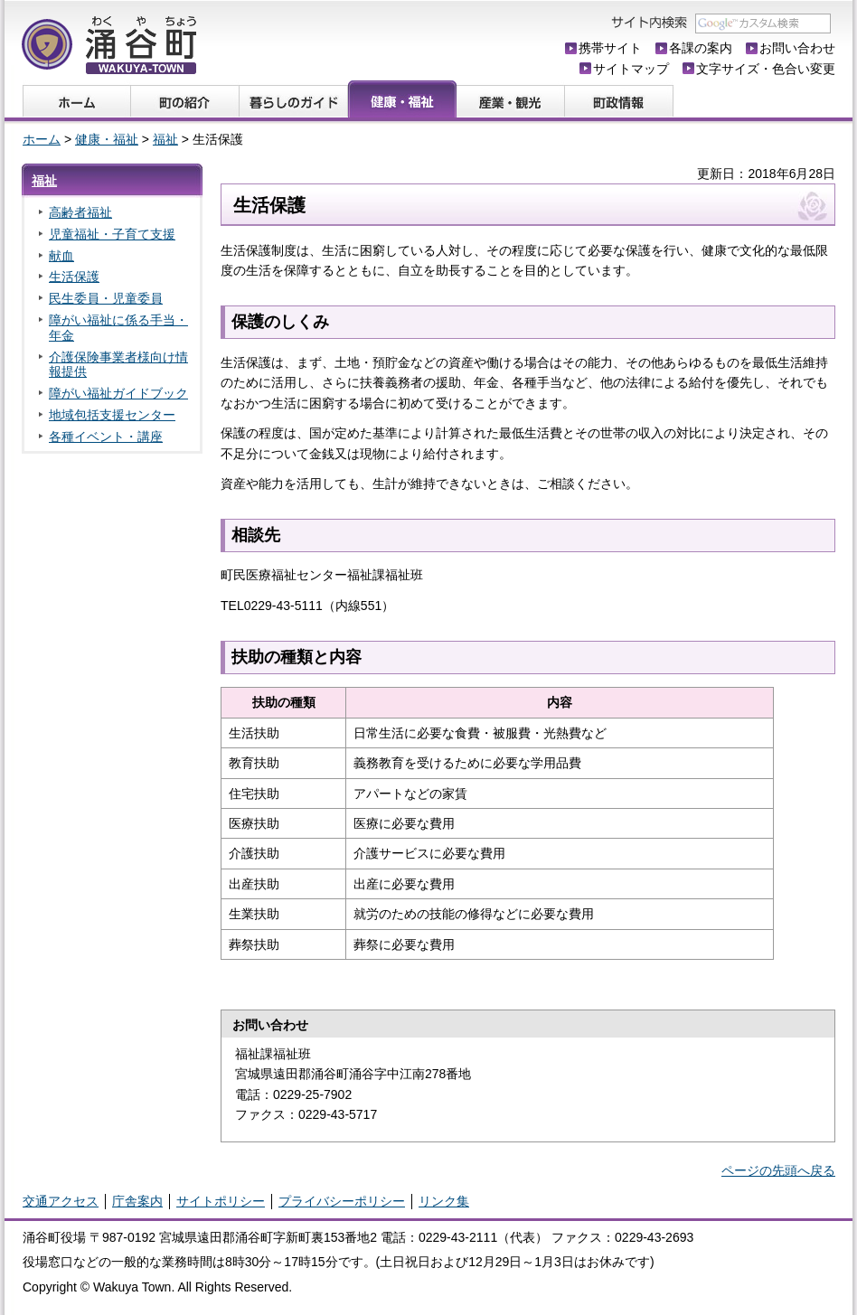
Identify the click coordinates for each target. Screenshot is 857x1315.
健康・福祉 (106, 139)
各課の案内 (700, 48)
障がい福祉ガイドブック (118, 393)
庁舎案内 (137, 1201)
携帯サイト (610, 48)
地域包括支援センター (112, 415)
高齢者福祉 (80, 212)
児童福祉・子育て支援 (112, 234)
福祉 (165, 139)
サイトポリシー (220, 1201)
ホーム (42, 139)
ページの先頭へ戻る (778, 1170)
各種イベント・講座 (106, 436)
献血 (61, 256)
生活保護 (74, 276)
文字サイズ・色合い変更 (765, 68)
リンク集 (444, 1201)
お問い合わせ (797, 48)
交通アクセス (61, 1201)
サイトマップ (631, 68)
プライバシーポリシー (341, 1201)
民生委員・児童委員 (106, 298)
